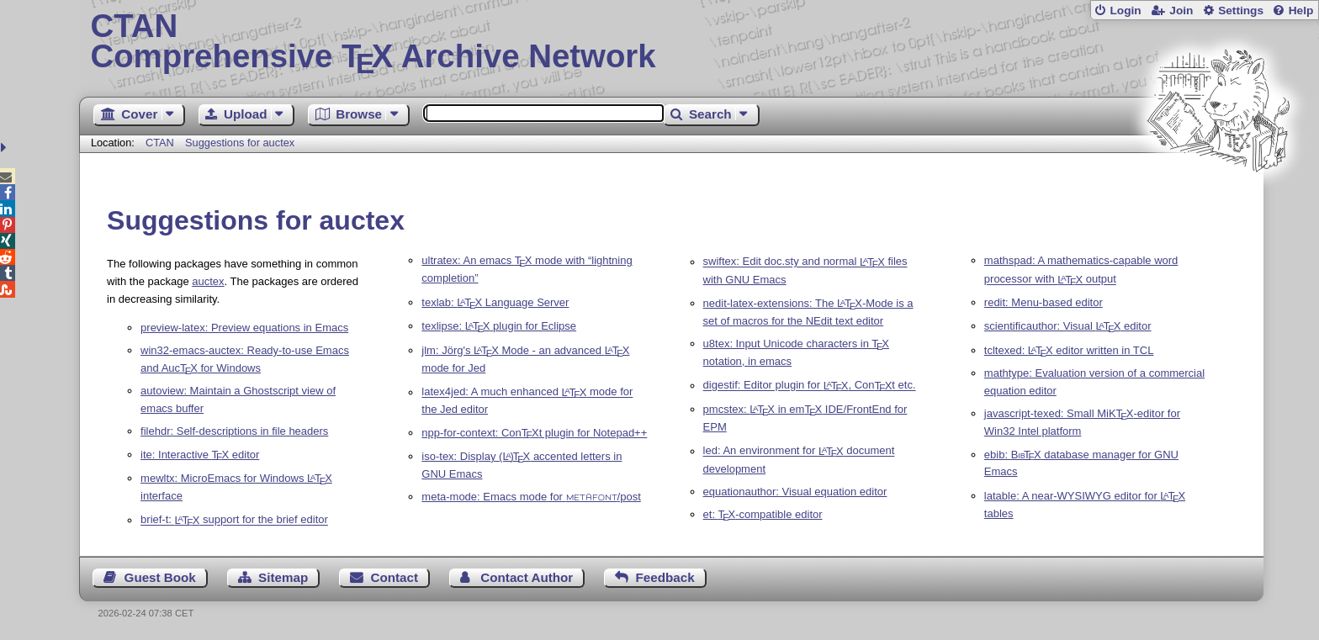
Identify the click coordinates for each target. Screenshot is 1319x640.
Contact (395, 577)
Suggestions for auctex (239, 142)
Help (1301, 10)
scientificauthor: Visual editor (1068, 326)
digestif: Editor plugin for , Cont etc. (809, 385)
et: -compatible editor (763, 514)
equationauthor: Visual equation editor (795, 491)
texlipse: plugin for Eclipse (498, 326)
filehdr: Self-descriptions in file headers (234, 431)
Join (1181, 10)
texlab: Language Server (495, 302)
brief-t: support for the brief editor (234, 520)
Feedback (665, 577)
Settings (1240, 10)
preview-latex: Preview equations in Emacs (244, 327)
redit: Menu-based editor (1043, 302)
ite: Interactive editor (199, 454)
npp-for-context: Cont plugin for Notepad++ (534, 432)
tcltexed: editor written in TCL (1069, 350)
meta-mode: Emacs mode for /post (530, 496)
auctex (208, 281)
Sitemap (283, 577)
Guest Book (160, 577)
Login (1125, 10)
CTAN (160, 142)
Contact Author (526, 577)
